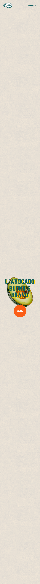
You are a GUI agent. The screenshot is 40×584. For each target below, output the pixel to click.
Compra (20, 311)
